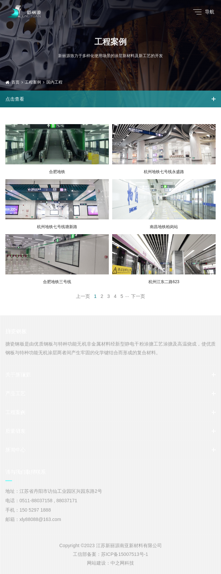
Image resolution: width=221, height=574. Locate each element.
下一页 (138, 296)
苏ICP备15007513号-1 (124, 554)
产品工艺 (15, 393)
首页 (15, 82)
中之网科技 (122, 563)
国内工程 (54, 82)
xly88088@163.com (40, 519)
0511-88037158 (35, 500)
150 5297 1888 (35, 510)
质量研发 (15, 430)
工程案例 (33, 82)
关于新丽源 (18, 374)
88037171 (66, 500)
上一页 (83, 296)
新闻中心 (15, 449)
